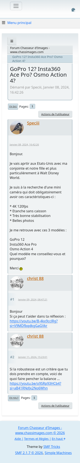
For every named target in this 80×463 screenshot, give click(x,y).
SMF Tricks (51, 446)
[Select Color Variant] (73, 10)
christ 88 (35, 278)
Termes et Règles (36, 439)
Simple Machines (58, 452)
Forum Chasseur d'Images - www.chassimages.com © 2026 (40, 430)
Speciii (33, 123)
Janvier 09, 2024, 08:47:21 (32, 299)
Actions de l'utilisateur (55, 114)
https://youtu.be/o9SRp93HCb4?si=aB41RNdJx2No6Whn (35, 385)
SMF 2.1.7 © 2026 (29, 452)
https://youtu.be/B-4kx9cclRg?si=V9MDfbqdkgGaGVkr (34, 323)
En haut (14, 397)
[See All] (11, 41)
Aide (18, 439)
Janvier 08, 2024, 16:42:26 (24, 144)
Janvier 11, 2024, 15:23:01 (32, 357)
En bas (13, 106)
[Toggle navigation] (16, 6)
